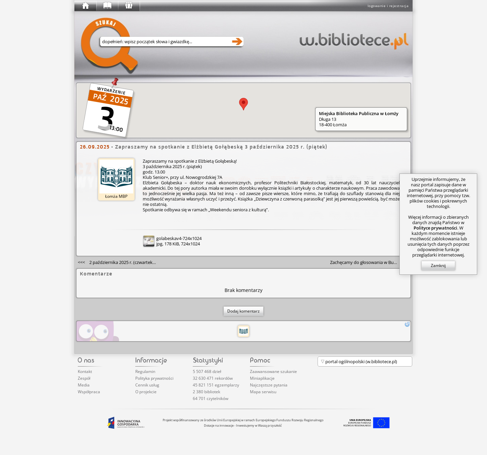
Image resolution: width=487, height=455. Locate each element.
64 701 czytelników (210, 398)
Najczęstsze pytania (268, 385)
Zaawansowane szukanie (273, 371)
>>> (369, 262)
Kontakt (85, 371)
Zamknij (438, 265)
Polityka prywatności (154, 378)
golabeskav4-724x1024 (179, 238)
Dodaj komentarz (243, 311)
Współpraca (89, 392)
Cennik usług (147, 385)
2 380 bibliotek (206, 392)
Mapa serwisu (263, 392)
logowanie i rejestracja (388, 5)
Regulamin (145, 371)
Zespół (84, 378)
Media (84, 385)
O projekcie (146, 392)
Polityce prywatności (435, 228)
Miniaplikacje (262, 378)
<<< (119, 262)
